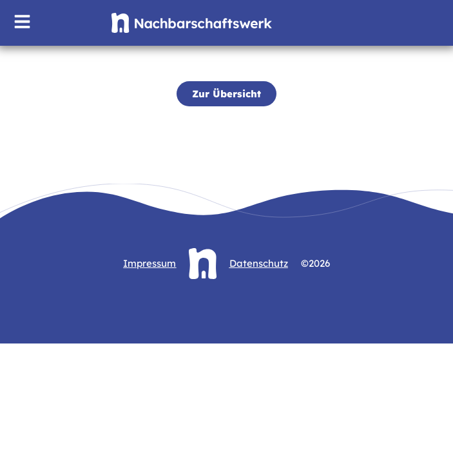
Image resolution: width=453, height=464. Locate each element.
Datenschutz (258, 263)
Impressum (149, 263)
